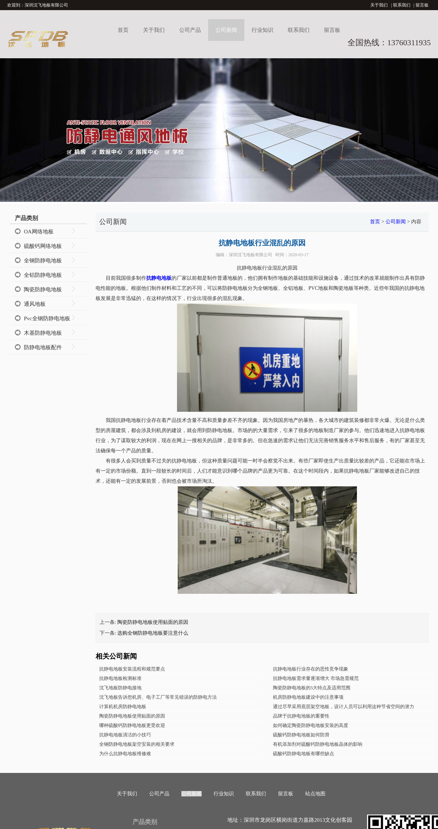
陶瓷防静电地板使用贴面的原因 (152, 622)
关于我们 (379, 5)
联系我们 (401, 5)
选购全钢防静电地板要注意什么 (152, 633)
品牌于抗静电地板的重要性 (301, 716)
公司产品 (190, 30)
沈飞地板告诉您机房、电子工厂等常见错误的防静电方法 (158, 697)
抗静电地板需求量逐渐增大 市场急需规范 (316, 678)
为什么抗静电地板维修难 (125, 753)
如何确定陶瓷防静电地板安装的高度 (310, 725)
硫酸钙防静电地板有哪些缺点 (303, 753)
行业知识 (262, 30)
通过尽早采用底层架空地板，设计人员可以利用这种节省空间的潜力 (343, 706)
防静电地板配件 (43, 347)
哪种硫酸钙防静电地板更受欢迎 (132, 725)
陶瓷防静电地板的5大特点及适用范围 (312, 687)
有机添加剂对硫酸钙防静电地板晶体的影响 (317, 744)
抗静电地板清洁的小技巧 (125, 734)
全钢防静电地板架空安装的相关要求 (136, 744)
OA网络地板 (39, 231)
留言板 (422, 5)
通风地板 (35, 304)
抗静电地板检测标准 (120, 678)
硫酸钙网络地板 (43, 246)
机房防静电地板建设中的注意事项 (308, 697)
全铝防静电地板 (43, 275)
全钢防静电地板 (43, 260)
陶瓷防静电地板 (43, 289)
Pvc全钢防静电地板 (47, 318)
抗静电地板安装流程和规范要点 (132, 669)
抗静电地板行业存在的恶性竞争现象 (310, 669)
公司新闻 (226, 30)
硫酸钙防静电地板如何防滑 (301, 734)
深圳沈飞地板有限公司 (250, 254)
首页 (123, 30)
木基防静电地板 (43, 333)
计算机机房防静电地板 (122, 706)
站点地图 (315, 793)
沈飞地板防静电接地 (120, 687)
